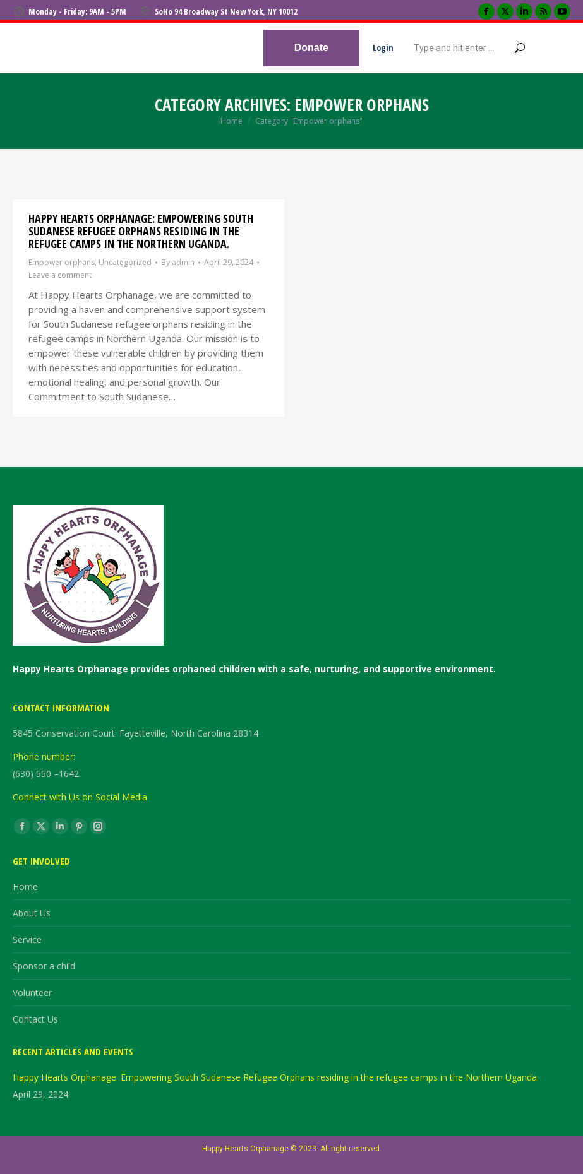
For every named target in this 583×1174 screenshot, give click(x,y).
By (178, 262)
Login (383, 48)
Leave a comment (60, 275)
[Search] (469, 48)
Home (25, 886)
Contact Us (35, 1019)
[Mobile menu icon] (557, 48)
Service (27, 940)
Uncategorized (125, 262)
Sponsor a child (44, 966)
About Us (32, 913)
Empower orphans (61, 262)
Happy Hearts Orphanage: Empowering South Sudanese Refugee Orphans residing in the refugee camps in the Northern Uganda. (140, 231)
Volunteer (32, 993)
